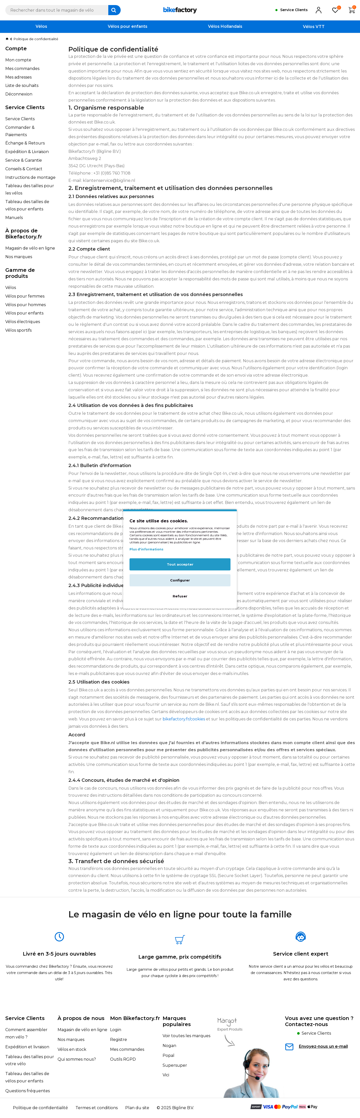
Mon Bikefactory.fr (135, 1018)
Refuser (180, 596)
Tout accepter (180, 565)
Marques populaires (177, 1021)
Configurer (180, 580)
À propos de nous (81, 1018)
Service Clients (25, 1018)
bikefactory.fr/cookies (184, 719)
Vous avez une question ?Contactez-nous (319, 1021)
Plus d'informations (146, 549)
